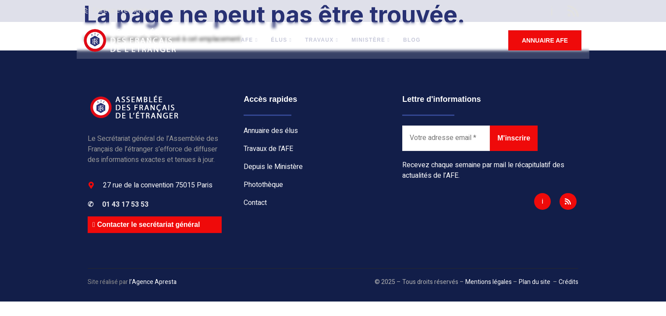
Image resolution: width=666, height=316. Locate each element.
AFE (250, 40)
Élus (282, 40)
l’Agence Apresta (153, 282)
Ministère (371, 40)
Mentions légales (488, 282)
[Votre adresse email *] (446, 138)
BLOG (412, 40)
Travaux (322, 40)
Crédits (568, 282)
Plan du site (534, 282)
